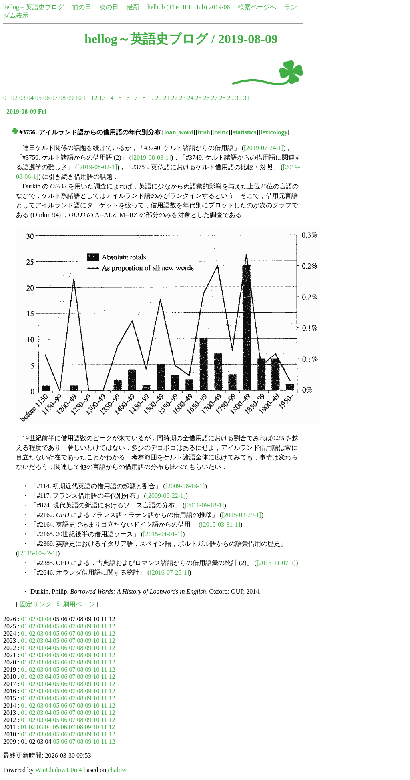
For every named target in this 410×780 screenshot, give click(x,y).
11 (86, 97)
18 (142, 97)
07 (54, 97)
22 (174, 97)
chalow (117, 769)
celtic (221, 132)
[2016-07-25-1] (169, 572)
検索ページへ (257, 7)
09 (70, 97)
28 (222, 97)
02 (14, 97)
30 (238, 97)
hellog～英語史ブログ (33, 7)
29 (230, 97)
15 (118, 97)
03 (22, 97)
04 (30, 97)
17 (134, 97)
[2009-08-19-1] (185, 486)
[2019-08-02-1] (97, 167)
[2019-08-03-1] (151, 157)
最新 (133, 7)
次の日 (109, 7)
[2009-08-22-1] (166, 495)
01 (6, 97)
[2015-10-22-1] (38, 553)
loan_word (178, 132)
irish (204, 132)
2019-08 (219, 7)
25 (198, 97)
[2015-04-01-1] (163, 534)
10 (78, 97)
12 (94, 97)
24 (190, 97)
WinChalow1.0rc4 (58, 769)
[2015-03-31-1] (220, 524)
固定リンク (36, 604)
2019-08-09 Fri (26, 111)
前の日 (81, 7)
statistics (244, 132)
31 (246, 97)
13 (102, 97)
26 (206, 97)
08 (62, 97)
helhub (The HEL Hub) (177, 7)
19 (150, 97)
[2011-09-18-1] (204, 505)
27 (214, 97)
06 (46, 97)
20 (158, 97)
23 (182, 97)
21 (166, 97)
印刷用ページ (75, 604)
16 (126, 97)
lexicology (274, 132)
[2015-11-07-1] (276, 562)
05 (38, 97)
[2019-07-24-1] (263, 147)
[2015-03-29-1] (241, 514)
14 (110, 97)
